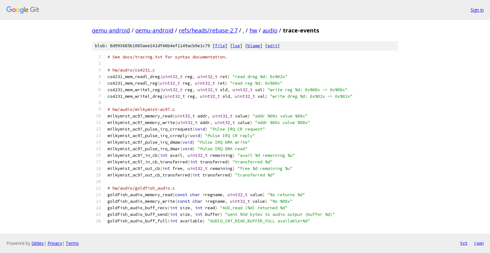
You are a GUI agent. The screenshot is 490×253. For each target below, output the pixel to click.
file (220, 45)
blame (254, 45)
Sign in (477, 10)
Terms (72, 243)
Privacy (55, 243)
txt (464, 243)
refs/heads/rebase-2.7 (208, 30)
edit (273, 45)
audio (270, 30)
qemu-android (111, 30)
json (479, 243)
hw (253, 30)
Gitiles (38, 243)
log (236, 45)
